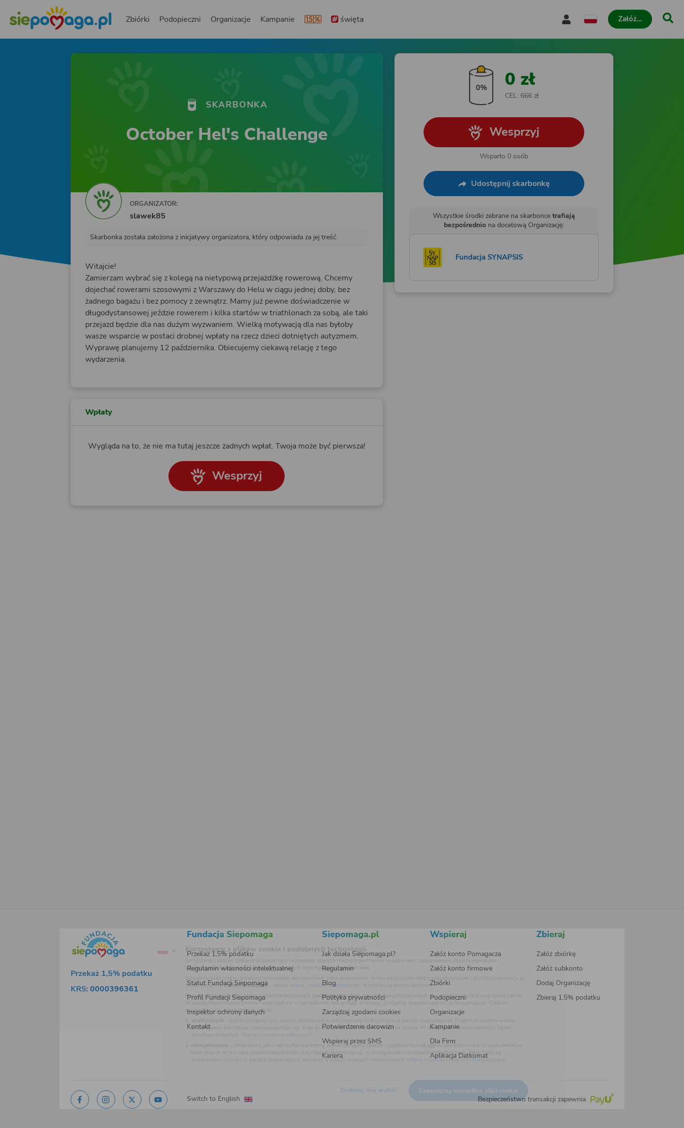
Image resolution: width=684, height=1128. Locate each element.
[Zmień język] (129, 936)
